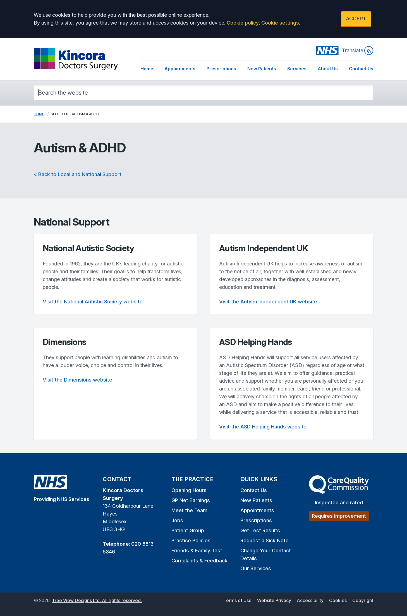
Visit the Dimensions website (77, 380)
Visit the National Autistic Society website (93, 302)
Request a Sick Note (264, 540)
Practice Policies (190, 540)
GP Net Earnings (190, 500)
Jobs (177, 520)
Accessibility (310, 600)
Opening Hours (189, 490)
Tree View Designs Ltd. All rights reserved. (97, 600)
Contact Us (361, 68)
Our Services (255, 568)
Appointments (179, 68)
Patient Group (187, 530)
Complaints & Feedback (199, 561)
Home (146, 68)
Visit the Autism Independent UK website (268, 302)
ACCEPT (356, 18)
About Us (328, 68)
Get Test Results (260, 530)
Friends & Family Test (196, 550)
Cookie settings (280, 23)
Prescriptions (221, 68)
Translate (357, 50)
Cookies (338, 600)
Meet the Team (189, 510)
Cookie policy (243, 23)
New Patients (261, 68)
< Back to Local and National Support (77, 174)
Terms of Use (237, 600)
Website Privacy (274, 600)
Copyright (362, 600)
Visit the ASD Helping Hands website (263, 427)
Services (297, 68)
